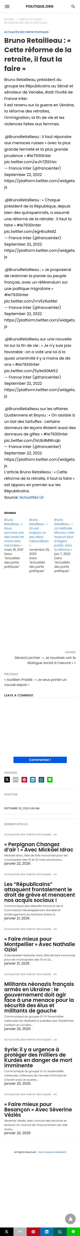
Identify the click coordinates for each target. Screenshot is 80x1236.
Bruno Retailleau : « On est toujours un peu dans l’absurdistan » (39, 532)
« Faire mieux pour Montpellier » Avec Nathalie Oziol (39, 944)
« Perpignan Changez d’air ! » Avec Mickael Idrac (38, 847)
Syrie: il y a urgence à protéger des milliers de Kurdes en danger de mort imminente (38, 1057)
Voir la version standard (52, 1152)
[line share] (49, 779)
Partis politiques (30, 19)
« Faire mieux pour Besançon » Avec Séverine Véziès (38, 1109)
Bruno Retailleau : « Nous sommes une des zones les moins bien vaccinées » (14, 532)
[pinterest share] (24, 779)
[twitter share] (7, 779)
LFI (55, 834)
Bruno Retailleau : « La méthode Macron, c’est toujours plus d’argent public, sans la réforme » (64, 535)
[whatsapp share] (41, 779)
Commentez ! (40, 760)
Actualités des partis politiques (25, 22)
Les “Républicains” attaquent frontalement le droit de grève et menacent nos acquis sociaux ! (39, 892)
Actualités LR (31, 497)
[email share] (15, 779)
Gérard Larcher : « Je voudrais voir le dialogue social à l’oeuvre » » (45, 660)
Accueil (9, 19)
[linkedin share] (33, 779)
